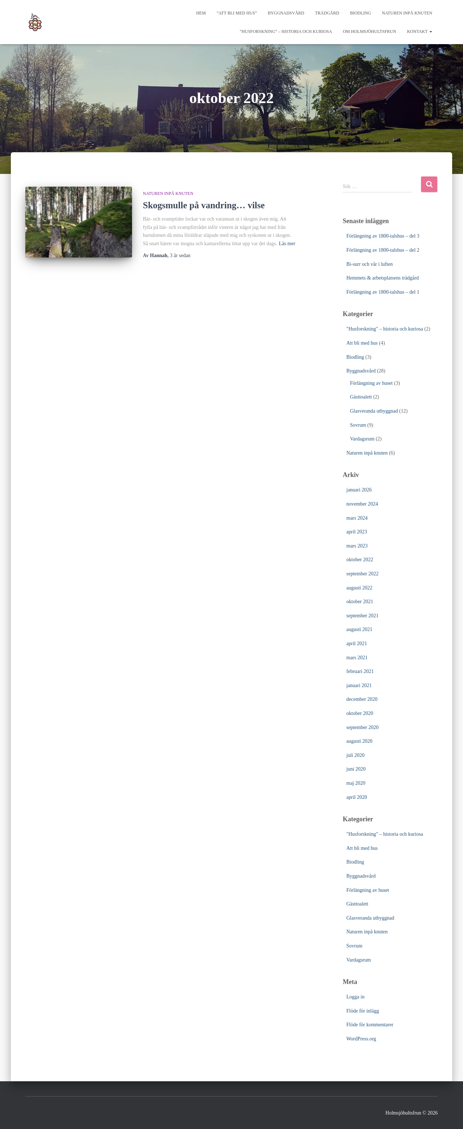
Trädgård (327, 13)
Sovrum (358, 425)
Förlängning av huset (371, 383)
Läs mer (287, 243)
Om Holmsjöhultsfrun (369, 31)
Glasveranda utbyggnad (374, 411)
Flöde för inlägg (363, 1011)
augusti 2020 (360, 741)
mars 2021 (357, 657)
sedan (180, 255)
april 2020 (357, 797)
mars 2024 (357, 518)
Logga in (356, 997)
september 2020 (363, 727)
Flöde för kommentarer (370, 1024)
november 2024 (362, 504)
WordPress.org (361, 1038)
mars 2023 (357, 546)
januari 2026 (359, 490)
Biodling (360, 13)
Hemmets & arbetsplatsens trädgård (383, 278)
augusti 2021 (360, 629)
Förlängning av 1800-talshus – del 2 (383, 250)
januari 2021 (359, 685)
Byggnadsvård (286, 13)
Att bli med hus (362, 343)
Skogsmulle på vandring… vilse (204, 205)
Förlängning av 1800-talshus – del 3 (383, 236)
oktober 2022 (360, 559)
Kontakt (419, 31)
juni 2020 (356, 769)
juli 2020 (356, 755)
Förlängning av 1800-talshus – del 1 (383, 292)
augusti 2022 (360, 588)
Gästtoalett (361, 397)
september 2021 (363, 615)
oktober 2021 (360, 601)
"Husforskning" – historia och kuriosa (385, 329)
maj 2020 (356, 783)
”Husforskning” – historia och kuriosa (286, 31)
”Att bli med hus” (237, 13)
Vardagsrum (362, 439)
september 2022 (363, 573)
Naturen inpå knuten (407, 13)
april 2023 (357, 531)
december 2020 (362, 699)
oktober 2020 (360, 713)
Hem (201, 13)
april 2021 (357, 643)
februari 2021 (360, 671)
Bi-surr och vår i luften (370, 264)
